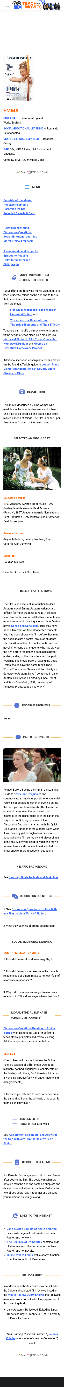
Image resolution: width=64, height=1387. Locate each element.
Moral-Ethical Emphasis (18, 241)
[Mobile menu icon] (6, 5)
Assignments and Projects (20, 251)
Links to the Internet (16, 260)
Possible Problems (15, 204)
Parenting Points (14, 209)
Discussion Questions (17, 232)
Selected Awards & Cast (19, 213)
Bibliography (11, 264)
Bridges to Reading (15, 255)
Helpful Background (16, 228)
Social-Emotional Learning (20, 236)
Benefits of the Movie (17, 200)
